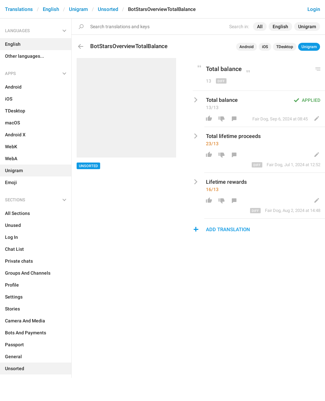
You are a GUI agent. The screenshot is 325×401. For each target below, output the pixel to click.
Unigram (78, 9)
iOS (265, 46)
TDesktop (284, 46)
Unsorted (108, 9)
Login (313, 9)
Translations (19, 9)
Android (246, 46)
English (51, 9)
